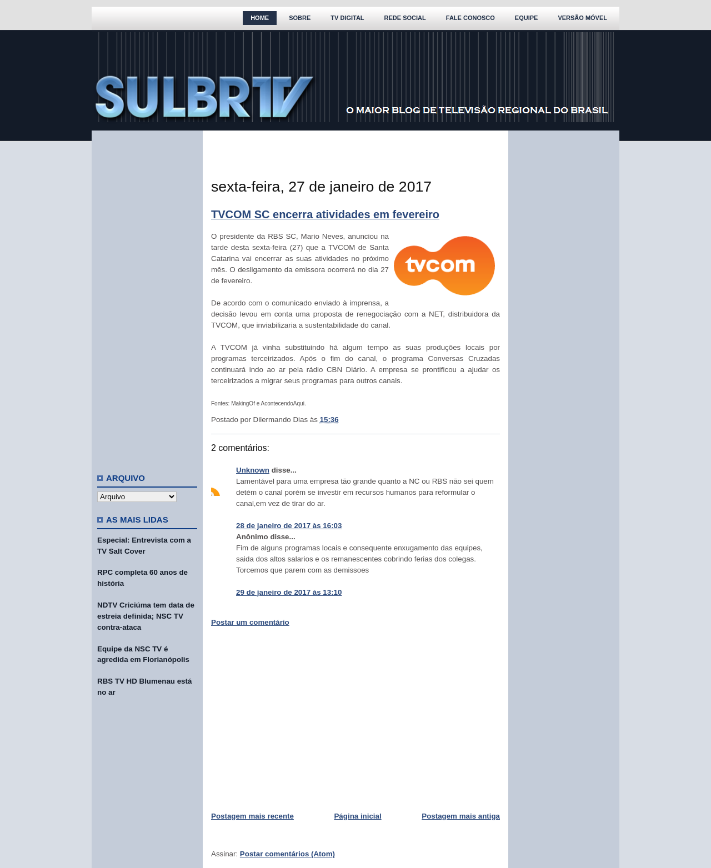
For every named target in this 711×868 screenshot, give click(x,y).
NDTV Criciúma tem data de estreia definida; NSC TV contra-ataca (145, 616)
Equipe (526, 17)
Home (260, 17)
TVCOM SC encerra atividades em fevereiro (325, 214)
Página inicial (357, 816)
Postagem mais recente (252, 816)
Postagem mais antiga (461, 816)
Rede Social (405, 17)
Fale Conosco (470, 17)
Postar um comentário (250, 622)
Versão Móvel (582, 17)
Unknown (252, 470)
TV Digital (347, 17)
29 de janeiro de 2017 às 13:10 (289, 592)
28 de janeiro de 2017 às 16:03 (289, 525)
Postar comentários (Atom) (287, 854)
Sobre (300, 17)
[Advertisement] (147, 297)
